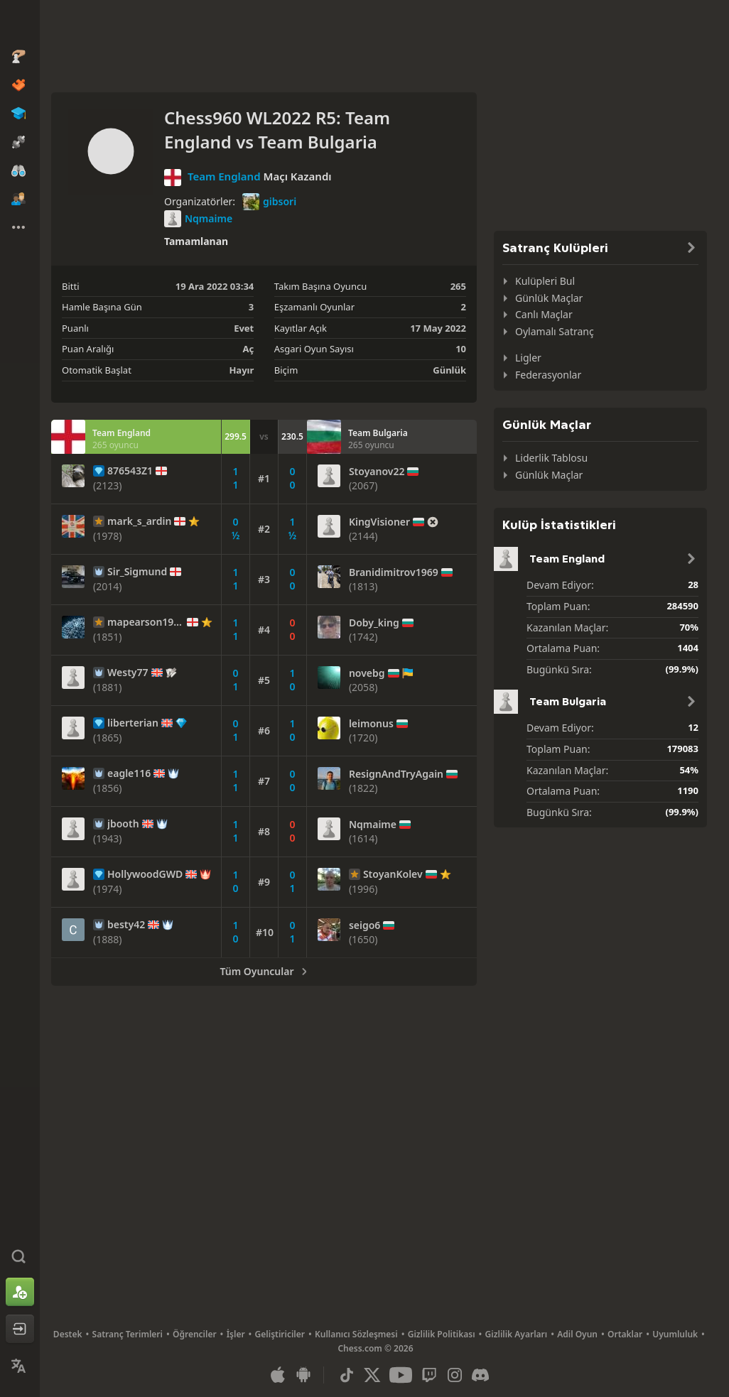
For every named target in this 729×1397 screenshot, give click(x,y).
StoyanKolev (393, 874)
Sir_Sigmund (137, 571)
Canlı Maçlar (544, 314)
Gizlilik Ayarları (516, 1334)
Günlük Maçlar (549, 298)
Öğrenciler (195, 1334)
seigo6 (364, 925)
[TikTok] (346, 1375)
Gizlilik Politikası (441, 1334)
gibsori (269, 201)
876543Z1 (130, 471)
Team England (224, 176)
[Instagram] (454, 1375)
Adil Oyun (577, 1334)
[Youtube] (400, 1375)
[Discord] (480, 1375)
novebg (367, 673)
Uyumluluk (675, 1334)
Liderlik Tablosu (551, 457)
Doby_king (374, 623)
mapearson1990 (145, 622)
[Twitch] (429, 1375)
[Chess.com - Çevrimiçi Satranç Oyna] (20, 24)
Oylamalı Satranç (554, 331)
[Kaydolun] (20, 1292)
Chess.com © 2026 (375, 1348)
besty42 (126, 924)
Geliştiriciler (280, 1334)
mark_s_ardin (139, 521)
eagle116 (129, 773)
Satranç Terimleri (127, 1334)
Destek (67, 1334)
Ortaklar (625, 1334)
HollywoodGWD (145, 874)
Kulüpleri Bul (545, 281)
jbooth (123, 824)
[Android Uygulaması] (303, 1375)
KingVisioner (379, 522)
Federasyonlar (548, 374)
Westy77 (127, 672)
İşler (236, 1334)
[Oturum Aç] (20, 1329)
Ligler (528, 357)
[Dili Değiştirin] (20, 1366)
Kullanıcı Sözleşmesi (356, 1334)
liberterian (132, 723)
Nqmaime (198, 218)
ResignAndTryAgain (396, 774)
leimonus (371, 723)
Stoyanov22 (377, 471)
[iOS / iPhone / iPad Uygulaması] (277, 1375)
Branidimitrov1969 (393, 572)
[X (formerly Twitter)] (372, 1375)
